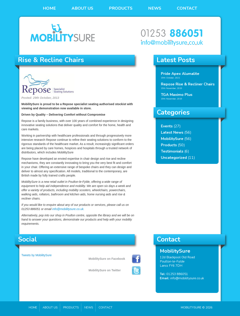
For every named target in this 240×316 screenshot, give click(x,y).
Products (120, 8)
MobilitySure (172, 138)
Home (49, 8)
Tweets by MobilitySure (36, 255)
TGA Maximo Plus (176, 94)
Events (167, 126)
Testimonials (172, 151)
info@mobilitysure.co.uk (187, 278)
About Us (82, 8)
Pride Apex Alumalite (180, 73)
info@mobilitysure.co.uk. (68, 209)
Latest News (172, 132)
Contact (187, 8)
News (154, 8)
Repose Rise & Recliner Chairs (188, 84)
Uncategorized (174, 157)
